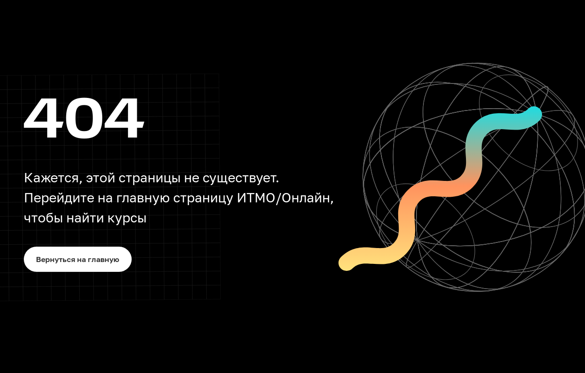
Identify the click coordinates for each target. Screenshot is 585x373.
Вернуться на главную (77, 259)
